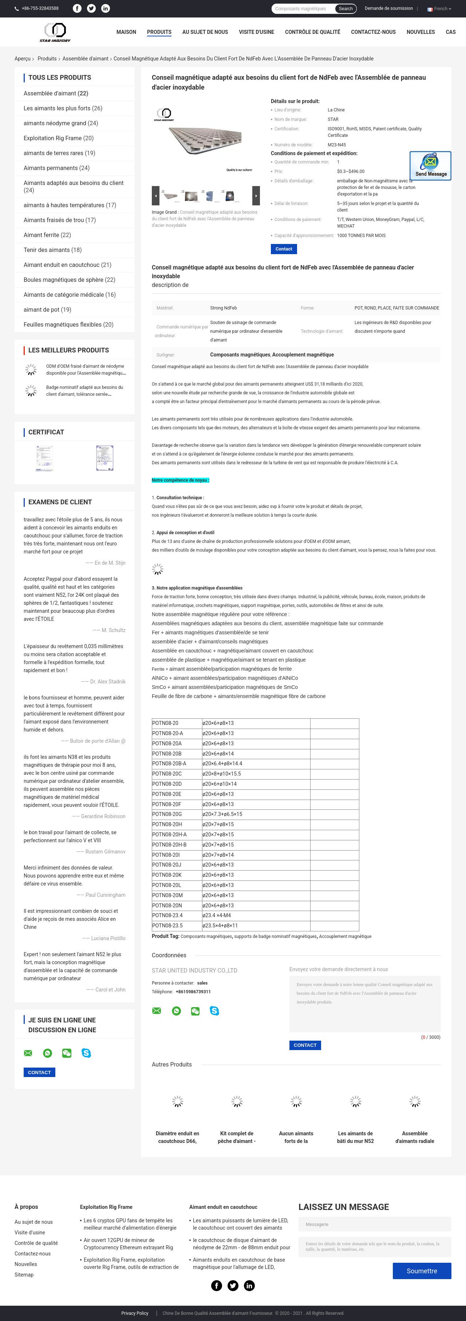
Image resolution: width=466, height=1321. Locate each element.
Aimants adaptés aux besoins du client (73, 183)
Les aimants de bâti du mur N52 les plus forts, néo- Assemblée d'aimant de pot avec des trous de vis (355, 1137)
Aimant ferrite (41, 235)
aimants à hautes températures (64, 205)
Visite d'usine (256, 32)
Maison (126, 32)
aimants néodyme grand (55, 123)
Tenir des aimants (47, 250)
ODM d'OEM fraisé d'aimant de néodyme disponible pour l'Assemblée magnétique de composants (85, 373)
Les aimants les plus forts (57, 108)
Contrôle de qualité (312, 32)
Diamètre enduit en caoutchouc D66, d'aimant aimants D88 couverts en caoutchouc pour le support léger (177, 1137)
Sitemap (24, 1275)
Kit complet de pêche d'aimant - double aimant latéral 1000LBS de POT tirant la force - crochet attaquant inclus (236, 1137)
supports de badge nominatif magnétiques (275, 936)
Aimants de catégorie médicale (64, 294)
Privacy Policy (135, 1313)
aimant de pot (41, 309)
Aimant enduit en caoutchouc (61, 264)
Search (346, 8)
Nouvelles (421, 32)
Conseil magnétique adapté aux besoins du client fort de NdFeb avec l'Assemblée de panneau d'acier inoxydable (204, 219)
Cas (451, 32)
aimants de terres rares (53, 153)
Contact (284, 249)
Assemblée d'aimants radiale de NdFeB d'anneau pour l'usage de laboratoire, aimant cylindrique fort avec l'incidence (415, 1137)
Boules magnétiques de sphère (63, 279)
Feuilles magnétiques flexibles (63, 324)
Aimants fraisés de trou (54, 220)
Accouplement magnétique (345, 936)
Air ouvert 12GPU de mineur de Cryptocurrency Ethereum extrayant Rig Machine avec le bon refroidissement (128, 1245)
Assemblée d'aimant (85, 59)
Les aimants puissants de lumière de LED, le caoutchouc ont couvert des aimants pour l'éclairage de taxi (240, 1225)
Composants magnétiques (206, 936)
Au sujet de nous (205, 32)
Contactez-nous (373, 32)
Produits (159, 32)
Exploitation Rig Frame (53, 138)
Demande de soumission (389, 8)
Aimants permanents (51, 168)
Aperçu (23, 59)
